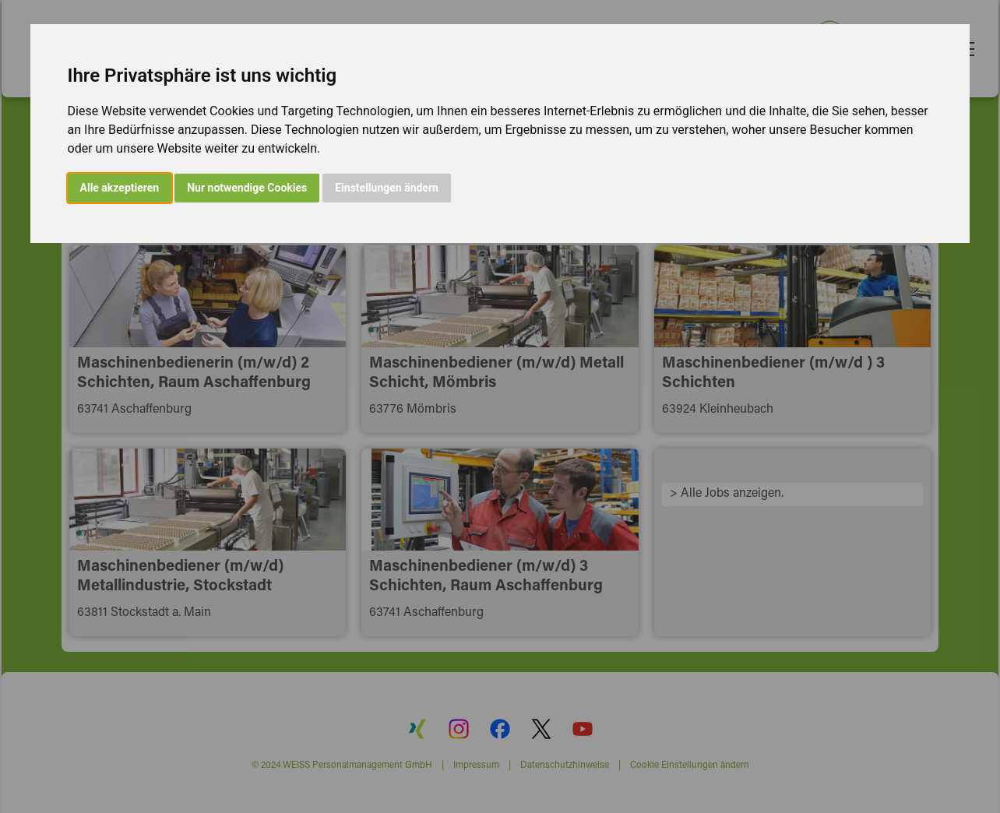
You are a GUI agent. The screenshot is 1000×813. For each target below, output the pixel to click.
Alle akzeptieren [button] (120, 187)
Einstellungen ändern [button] (386, 187)
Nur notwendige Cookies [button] (247, 187)
